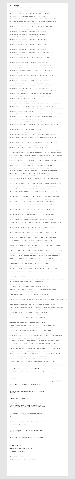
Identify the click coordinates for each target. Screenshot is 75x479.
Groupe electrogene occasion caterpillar (18, 206)
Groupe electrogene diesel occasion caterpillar (19, 191)
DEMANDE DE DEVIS (30, 165)
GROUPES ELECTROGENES (45, 224)
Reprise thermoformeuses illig (31, 333)
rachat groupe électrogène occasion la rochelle (19, 294)
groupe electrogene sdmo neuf (16, 217)
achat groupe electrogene (43, 16)
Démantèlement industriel (15, 168)
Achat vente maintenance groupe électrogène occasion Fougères (22, 108)
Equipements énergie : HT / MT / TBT (16, 175)
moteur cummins (44, 266)
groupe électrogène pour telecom (16, 214)
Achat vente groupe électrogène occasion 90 (18, 44)
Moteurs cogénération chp (40, 268)
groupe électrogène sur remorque (31, 219)
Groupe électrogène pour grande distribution (47, 209)
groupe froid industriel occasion (31, 224)
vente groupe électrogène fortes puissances (18, 353)
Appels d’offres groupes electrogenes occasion (41, 155)
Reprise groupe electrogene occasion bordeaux (35, 317)
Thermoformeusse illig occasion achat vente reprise (40, 343)
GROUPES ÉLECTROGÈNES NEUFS (51, 232)
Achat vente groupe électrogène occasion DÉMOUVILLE (20, 72)
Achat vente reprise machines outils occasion (18, 144)
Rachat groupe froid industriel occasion (17, 296)
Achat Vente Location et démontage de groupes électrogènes (49, 103)
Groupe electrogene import (29, 201)
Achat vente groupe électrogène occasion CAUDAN (19, 65)
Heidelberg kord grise (38, 237)
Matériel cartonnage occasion (49, 258)
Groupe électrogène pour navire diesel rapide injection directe (37, 211)
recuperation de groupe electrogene (31, 302)
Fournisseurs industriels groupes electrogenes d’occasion (21, 178)
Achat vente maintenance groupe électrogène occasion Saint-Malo (22, 111)
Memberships (36, 266)
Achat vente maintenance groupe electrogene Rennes (46, 116)
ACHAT (27, 11)
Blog (54, 155)
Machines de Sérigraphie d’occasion (23, 245)
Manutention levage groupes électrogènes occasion (49, 255)
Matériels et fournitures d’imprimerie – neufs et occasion (20, 266)
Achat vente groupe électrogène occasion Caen (19, 62)
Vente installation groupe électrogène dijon (38, 358)
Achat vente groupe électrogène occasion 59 (18, 36)
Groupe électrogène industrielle (16, 204)
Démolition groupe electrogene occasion (30, 168)
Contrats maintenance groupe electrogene (18, 163)
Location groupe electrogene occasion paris (48, 242)
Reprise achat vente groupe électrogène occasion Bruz (20, 304)
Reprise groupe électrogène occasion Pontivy (40, 320)
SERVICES (38, 338)
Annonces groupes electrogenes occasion (53, 152)
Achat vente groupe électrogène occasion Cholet (19, 67)
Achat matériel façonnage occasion (37, 23)
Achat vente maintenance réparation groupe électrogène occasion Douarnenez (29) (26, 121)
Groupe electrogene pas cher (15, 209)
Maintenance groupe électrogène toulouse (38, 253)
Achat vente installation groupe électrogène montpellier (46, 90)
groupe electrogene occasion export (35, 206)
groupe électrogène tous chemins (47, 219)
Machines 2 (12, 245)
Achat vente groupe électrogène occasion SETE (19, 85)
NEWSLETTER (36, 271)
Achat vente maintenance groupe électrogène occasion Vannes (50, 114)
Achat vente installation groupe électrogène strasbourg (44, 96)
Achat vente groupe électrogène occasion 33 (18, 34)
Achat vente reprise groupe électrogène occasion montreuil (45, 134)
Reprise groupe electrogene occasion (17, 317)
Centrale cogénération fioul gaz (16, 157)
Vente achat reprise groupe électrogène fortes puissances (37, 348)
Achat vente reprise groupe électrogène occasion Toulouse (21, 142)
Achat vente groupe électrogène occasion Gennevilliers (42, 75)
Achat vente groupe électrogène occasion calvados (41, 62)
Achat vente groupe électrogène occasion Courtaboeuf (20, 70)
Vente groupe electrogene (56, 348)
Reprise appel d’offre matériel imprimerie (17, 309)
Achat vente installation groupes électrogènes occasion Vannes (22, 103)
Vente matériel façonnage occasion (16, 361)
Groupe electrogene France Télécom (47, 193)
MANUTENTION (12, 255)
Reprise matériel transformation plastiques (37, 327)
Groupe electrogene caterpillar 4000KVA (53, 183)
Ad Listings (36, 150)
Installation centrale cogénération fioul (44, 240)
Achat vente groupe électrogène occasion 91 (38, 44)
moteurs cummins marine (53, 268)
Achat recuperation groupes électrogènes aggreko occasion (21, 26)
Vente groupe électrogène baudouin (34, 351)
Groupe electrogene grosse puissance (17, 199)
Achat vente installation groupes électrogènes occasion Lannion (22, 98)
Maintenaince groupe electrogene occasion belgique (42, 245)
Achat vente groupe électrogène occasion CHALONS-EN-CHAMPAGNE (44, 65)
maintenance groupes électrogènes (56, 253)
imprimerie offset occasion (15, 240)
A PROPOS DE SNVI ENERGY (19, 11)
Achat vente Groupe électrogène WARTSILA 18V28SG (39, 88)
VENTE (35, 345)
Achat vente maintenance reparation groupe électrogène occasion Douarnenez (25, 119)
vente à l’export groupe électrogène (17, 348)
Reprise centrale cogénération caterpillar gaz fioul (37, 309)
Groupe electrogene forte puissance (31, 193)
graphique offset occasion (40, 178)
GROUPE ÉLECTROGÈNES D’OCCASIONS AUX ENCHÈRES (52, 222)
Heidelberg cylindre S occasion (26, 237)
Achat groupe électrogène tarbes (16, 18)
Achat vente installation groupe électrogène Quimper (20, 96)
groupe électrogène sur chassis (16, 219)
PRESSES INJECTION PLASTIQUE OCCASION (17, 284)
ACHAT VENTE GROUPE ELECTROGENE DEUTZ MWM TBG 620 (45, 29)
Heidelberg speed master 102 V (51, 237)
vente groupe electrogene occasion (53, 353)
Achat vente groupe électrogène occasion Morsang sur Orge (21, 78)
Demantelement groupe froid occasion (44, 165)
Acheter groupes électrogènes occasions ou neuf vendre (21, 150)
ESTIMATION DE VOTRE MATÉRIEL (30, 175)
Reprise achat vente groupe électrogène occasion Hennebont (21, 307)
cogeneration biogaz (30, 160)
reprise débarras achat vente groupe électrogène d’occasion (36, 312)
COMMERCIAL (54, 160)
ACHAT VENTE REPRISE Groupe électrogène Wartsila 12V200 (46, 142)
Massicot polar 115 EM (22, 258)
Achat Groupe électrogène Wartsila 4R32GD (53, 18)
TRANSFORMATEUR (56, 343)
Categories (59, 155)
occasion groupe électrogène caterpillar (33, 273)
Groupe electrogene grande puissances (52, 196)
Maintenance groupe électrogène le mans (38, 248)
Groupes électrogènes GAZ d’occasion (17, 232)
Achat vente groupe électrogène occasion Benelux (43, 60)
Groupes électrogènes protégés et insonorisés (33, 235)
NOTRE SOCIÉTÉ (50, 271)
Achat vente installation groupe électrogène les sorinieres (21, 90)
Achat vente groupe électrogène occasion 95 (18, 52)
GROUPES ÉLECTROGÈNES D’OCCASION (34, 227)
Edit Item (11, 173)
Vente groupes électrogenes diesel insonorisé (18, 358)
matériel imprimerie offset (14, 263)
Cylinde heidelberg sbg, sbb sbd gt (35, 163)
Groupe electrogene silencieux (46, 217)
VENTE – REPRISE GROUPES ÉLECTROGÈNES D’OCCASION (48, 345)
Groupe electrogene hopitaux (15, 201)
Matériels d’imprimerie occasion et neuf (41, 263)
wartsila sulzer (57, 363)
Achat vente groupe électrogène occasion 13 (18, 31)
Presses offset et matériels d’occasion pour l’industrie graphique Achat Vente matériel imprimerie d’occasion (30, 286)
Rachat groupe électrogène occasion (17, 291)
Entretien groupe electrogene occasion (23, 173)
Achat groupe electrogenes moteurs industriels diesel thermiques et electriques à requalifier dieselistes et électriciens (33, 21)
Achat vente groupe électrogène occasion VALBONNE (40, 85)
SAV (10, 338)
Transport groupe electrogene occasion (24, 345)
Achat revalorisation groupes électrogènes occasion (46, 26)
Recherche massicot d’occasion (16, 302)
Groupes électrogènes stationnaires (52, 235)
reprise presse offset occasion (46, 330)
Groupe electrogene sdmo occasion (31, 217)
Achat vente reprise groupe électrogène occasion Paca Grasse (21, 139)
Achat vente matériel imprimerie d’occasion (18, 126)
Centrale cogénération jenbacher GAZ (32, 157)
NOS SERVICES (43, 271)
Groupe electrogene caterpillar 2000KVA (17, 183)
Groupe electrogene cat (32, 181)
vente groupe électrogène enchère (50, 351)
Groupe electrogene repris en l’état (49, 214)
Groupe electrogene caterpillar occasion (18, 186)
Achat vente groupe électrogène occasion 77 (38, 39)
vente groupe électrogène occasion (36, 353)
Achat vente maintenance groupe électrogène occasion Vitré (21, 116)
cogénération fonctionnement (43, 160)
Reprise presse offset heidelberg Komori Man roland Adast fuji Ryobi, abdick (24, 330)
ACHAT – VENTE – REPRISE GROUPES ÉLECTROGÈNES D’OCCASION (40, 13)
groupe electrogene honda (49, 199)
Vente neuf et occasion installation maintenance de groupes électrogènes (40, 361)
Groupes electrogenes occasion (16, 235)
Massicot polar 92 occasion (35, 258)
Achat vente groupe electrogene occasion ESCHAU (19, 75)
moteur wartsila (13, 268)
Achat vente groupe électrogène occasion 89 (38, 42)
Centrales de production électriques (17, 160)
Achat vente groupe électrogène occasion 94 (38, 49)
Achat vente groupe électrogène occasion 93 (18, 49)
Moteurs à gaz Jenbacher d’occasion (25, 268)
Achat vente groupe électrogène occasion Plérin (19, 80)
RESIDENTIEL (46, 335)
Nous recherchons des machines (16, 273)
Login (60, 242)
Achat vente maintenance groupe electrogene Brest (20, 106)
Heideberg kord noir (13, 237)
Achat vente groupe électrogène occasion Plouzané (20, 83)
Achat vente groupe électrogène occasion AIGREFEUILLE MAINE (41, 52)
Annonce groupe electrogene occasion (34, 152)
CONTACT (60, 160)
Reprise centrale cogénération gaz (56, 309)
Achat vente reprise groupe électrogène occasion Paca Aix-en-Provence (49, 137)
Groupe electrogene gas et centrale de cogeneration (20, 196)
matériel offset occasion (27, 263)
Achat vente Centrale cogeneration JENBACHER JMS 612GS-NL (21, 29)
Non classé (22, 459)
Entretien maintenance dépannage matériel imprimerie (43, 173)
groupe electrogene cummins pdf (16, 188)
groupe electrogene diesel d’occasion (47, 188)
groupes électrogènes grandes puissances (35, 232)
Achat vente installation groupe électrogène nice (19, 93)
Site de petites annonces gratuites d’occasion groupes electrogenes (23, 340)
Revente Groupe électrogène (56, 335)
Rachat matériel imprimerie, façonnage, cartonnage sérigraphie (40, 296)
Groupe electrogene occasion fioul (52, 206)
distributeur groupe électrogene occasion (49, 170)
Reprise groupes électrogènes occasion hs (18, 325)
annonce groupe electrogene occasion (17, 152)
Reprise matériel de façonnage (34, 325)
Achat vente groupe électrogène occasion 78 (18, 42)
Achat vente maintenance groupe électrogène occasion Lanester (50, 108)
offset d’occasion (46, 273)
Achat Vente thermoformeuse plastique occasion (39, 144)
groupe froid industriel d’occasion (16, 224)
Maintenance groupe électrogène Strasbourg (18, 253)
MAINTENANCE (57, 245)
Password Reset (22, 276)
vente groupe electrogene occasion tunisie (41, 356)
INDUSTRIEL (24, 240)
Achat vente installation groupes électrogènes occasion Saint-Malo (23, 101)
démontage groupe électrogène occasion (49, 168)
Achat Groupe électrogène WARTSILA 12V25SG (33, 18)
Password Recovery (13, 276)
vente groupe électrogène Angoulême (17, 351)
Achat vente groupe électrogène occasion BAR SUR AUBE (20, 60)
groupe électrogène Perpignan (29, 209)
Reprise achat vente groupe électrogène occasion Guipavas (44, 304)
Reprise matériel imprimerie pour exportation (18, 327)
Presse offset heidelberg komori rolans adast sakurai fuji (21, 281)
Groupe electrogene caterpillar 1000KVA (47, 181)
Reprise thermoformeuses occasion (46, 333)
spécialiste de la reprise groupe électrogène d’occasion (49, 340)
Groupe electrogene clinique (51, 186)
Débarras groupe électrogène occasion (17, 165)
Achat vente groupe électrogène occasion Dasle (43, 70)
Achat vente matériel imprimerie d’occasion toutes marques (40, 126)
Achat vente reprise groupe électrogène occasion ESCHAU (21, 132)
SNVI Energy (14, 6)
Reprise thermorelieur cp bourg (35, 335)
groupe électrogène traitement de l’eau (32, 222)
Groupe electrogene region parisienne (32, 214)
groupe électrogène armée (53, 178)
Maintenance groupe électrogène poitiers (54, 250)
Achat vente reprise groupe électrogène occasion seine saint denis (49, 139)
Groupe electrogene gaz (37, 196)
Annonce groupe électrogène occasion (54, 150)
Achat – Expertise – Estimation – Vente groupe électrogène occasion (22, 16)
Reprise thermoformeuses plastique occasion (18, 335)
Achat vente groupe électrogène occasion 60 (38, 36)
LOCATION (35, 242)
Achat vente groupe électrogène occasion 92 (18, 47)
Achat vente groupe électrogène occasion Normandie (46, 78)
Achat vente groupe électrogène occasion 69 (18, 39)
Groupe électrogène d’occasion (31, 188)
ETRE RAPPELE (40, 175)
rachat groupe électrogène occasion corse (35, 291)
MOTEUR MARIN (53, 266)
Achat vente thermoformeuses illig (16, 147)
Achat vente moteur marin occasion (16, 129)
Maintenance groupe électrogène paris (35, 250)
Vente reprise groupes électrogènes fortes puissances (20, 363)
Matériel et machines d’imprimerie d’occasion (33, 260)
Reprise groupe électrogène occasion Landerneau (19, 320)
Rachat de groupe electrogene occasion (48, 289)
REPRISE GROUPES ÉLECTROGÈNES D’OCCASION (37, 322)
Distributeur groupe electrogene (31, 170)
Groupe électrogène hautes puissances (34, 199)
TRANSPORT (11, 345)
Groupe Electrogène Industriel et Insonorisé (45, 201)
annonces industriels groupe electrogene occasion (20, 155)
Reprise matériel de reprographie (49, 325)
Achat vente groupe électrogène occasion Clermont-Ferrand (43, 67)
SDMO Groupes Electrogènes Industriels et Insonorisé (23, 338)
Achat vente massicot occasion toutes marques (50, 124)
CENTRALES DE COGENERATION (47, 157)
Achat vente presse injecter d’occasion (33, 129)
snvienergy (34, 459)
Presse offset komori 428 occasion (40, 281)
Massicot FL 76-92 (13, 258)
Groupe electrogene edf (55, 191)
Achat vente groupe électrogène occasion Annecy (44, 54)
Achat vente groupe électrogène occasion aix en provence (21, 54)
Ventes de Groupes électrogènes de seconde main (42, 363)
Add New (42, 150)
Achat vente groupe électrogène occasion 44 (38, 34)
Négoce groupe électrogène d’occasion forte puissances (20, 271)
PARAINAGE (54, 273)
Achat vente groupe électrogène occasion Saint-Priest (42, 83)
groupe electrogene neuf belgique (46, 204)
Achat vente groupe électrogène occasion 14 (38, 31)
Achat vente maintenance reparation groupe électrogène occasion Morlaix (24, 124)
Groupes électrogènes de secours (50, 227)
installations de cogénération (15, 242)
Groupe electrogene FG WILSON (15, 193)
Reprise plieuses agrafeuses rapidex (55, 327)
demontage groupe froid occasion (16, 170)
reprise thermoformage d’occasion (16, 333)
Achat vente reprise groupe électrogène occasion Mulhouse (21, 137)
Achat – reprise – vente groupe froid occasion (18, 13)
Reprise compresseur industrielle (16, 312)
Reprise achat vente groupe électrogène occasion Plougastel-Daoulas (49, 307)
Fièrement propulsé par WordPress (15, 474)
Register (42, 302)
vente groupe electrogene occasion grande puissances (20, 356)
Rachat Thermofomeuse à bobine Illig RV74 (18, 466)
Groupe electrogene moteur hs (31, 204)
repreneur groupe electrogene (53, 302)
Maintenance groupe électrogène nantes (17, 250)
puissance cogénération (33, 289)
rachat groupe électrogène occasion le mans (40, 294)
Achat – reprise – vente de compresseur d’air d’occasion (41, 11)
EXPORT (47, 175)
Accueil (11, 11)
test (10, 343)
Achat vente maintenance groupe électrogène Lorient (42, 106)
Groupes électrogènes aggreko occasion (17, 227)
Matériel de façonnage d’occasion (16, 260)
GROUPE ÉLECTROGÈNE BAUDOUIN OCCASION (17, 181)
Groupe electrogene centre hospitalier (35, 186)
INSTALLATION (31, 240)
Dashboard (47, 163)
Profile (55, 286)
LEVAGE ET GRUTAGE (27, 242)
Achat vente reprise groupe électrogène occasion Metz (44, 132)
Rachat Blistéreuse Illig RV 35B (39, 466)
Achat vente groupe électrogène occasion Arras (19, 57)
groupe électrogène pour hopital (16, 211)
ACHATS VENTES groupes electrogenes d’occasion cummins (37, 147)
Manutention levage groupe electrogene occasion (27, 255)
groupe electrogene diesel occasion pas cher (39, 191)
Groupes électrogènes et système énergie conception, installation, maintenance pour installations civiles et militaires (32, 229)
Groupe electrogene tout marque (16, 222)
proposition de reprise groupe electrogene (18, 289)
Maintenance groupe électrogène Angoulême (18, 248)
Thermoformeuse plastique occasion (21, 343)
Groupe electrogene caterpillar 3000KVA (35, 183)
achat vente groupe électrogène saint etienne (18, 88)
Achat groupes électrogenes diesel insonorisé (18, 23)
